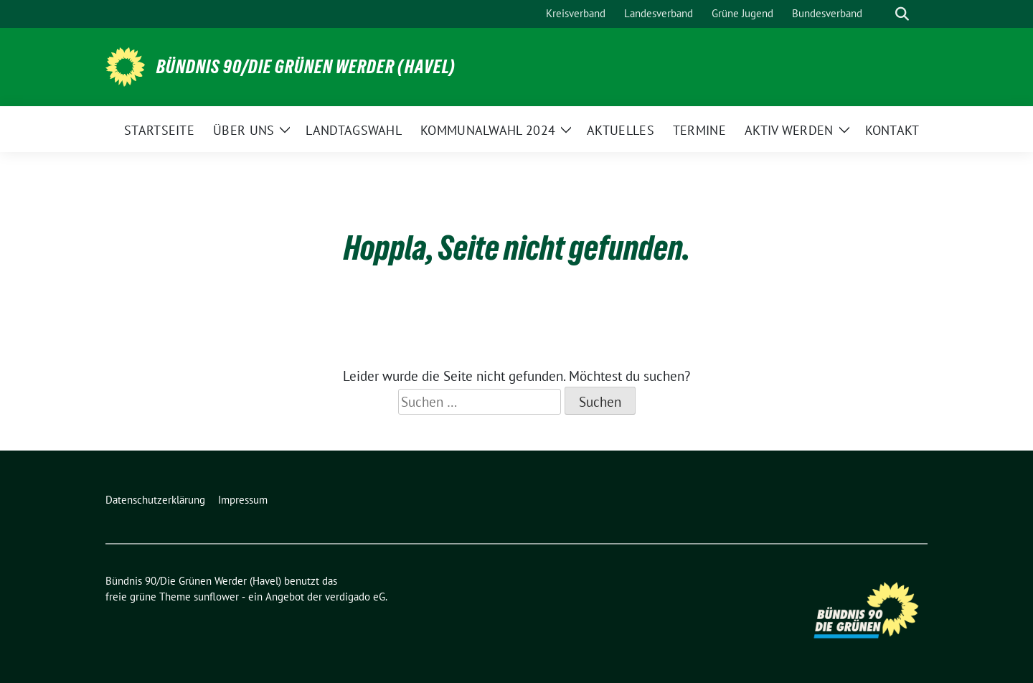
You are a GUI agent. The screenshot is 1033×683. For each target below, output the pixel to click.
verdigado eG (355, 596)
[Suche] (881, 14)
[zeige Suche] (902, 14)
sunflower (216, 596)
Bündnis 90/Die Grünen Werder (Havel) (306, 66)
